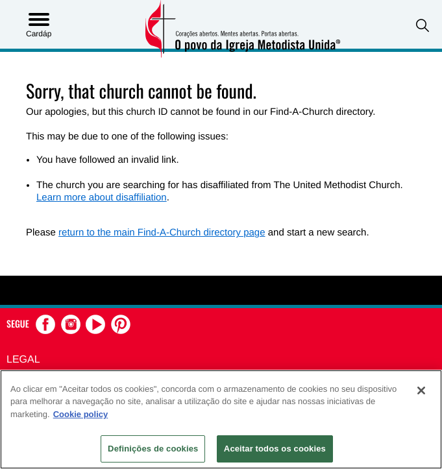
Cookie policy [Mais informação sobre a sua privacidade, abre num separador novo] (80, 414)
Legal (23, 359)
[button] (422, 25)
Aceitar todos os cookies (275, 448)
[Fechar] (421, 390)
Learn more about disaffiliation (101, 197)
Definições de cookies (153, 448)
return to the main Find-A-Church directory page (161, 232)
